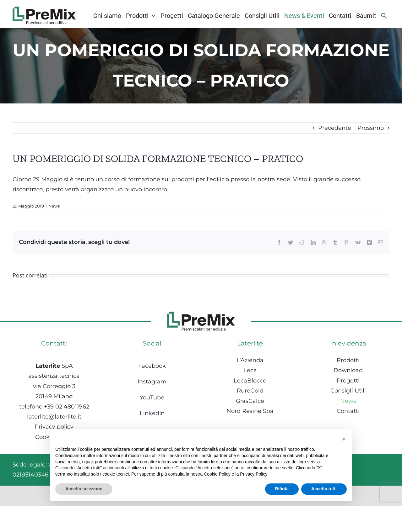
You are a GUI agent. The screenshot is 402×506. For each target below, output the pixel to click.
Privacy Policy (253, 474)
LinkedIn (152, 413)
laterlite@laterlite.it (54, 416)
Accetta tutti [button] (324, 488)
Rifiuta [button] (282, 488)
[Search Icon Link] (384, 15)
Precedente (334, 127)
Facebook (152, 365)
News (54, 205)
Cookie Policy (217, 474)
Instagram (152, 381)
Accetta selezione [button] (83, 488)
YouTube (152, 397)
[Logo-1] (44, 9)
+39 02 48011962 (66, 406)
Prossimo (370, 127)
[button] (344, 439)
